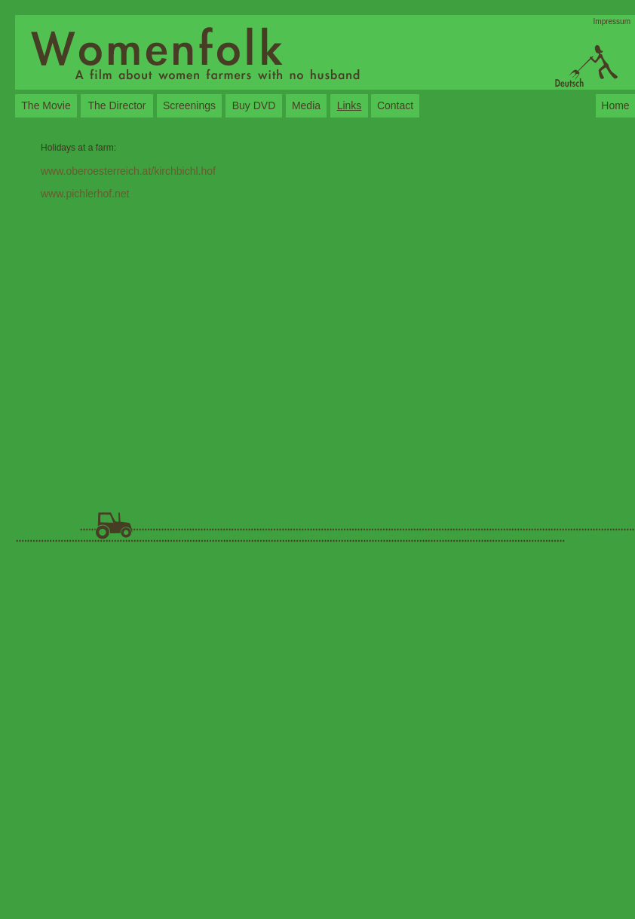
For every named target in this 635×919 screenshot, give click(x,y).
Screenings (189, 105)
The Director (116, 105)
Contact (395, 105)
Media (306, 105)
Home (615, 105)
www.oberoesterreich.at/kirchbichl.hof (128, 171)
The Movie (45, 105)
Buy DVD (254, 105)
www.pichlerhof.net (85, 194)
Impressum (612, 21)
